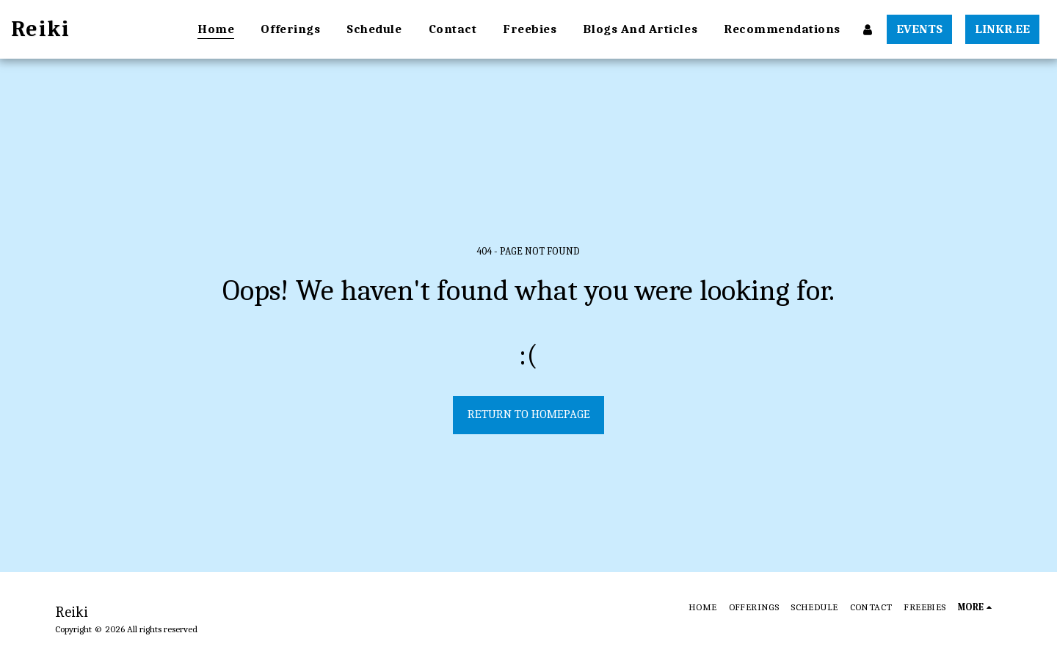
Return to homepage (529, 414)
